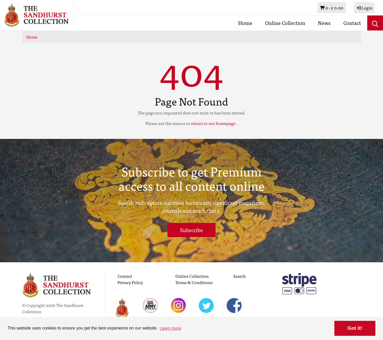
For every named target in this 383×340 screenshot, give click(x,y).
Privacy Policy (130, 282)
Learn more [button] (170, 328)
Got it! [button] (355, 328)
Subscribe (191, 230)
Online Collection (285, 22)
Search (239, 276)
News (324, 22)
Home (245, 22)
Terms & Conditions (194, 282)
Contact (352, 22)
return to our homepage (213, 123)
